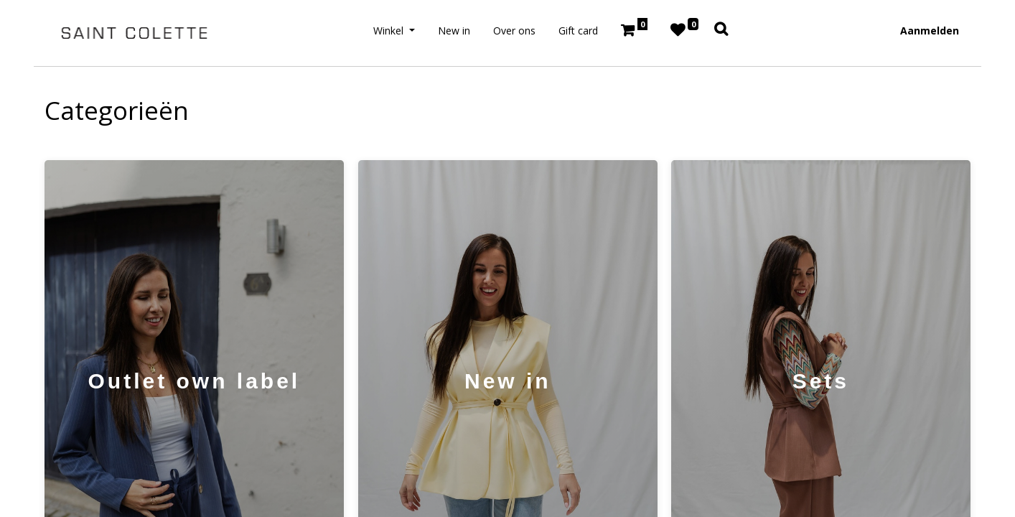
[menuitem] (454, 30)
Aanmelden (929, 30)
